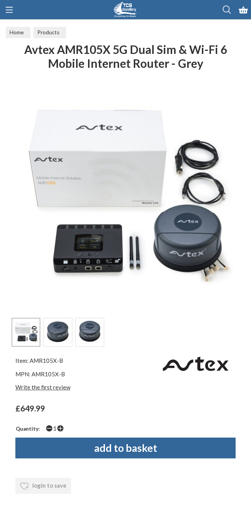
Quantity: (28, 429)
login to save (43, 486)
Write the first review (42, 387)
